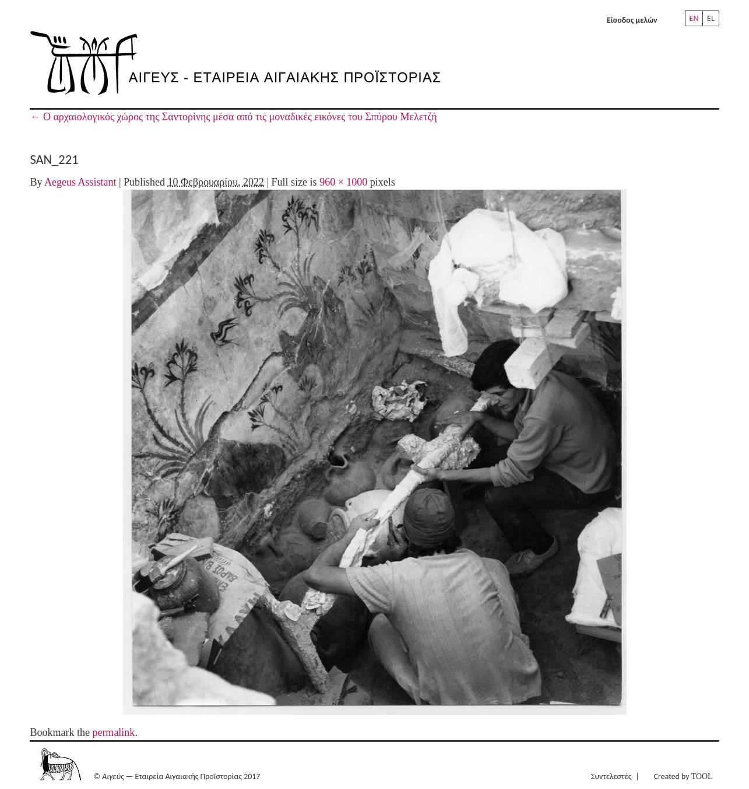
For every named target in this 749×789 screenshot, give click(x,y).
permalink (113, 732)
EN (694, 18)
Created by (683, 776)
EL (711, 18)
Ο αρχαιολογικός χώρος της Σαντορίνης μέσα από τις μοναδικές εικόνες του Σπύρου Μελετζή (233, 117)
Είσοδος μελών (632, 20)
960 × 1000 (343, 182)
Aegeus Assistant (80, 182)
